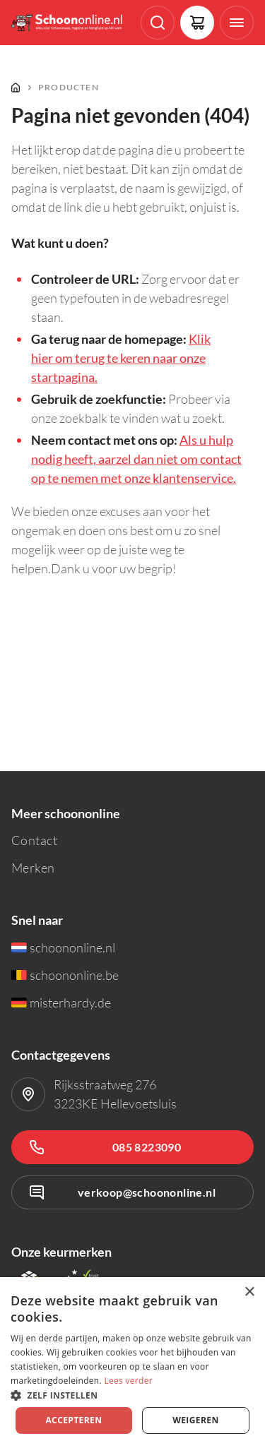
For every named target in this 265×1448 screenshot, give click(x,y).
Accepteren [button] (73, 1420)
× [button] (249, 1292)
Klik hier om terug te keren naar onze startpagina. (121, 358)
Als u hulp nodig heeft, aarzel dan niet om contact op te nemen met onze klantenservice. (136, 459)
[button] (132, 1394)
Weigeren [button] (195, 1420)
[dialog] (132, 1362)
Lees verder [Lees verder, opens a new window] (128, 1381)
